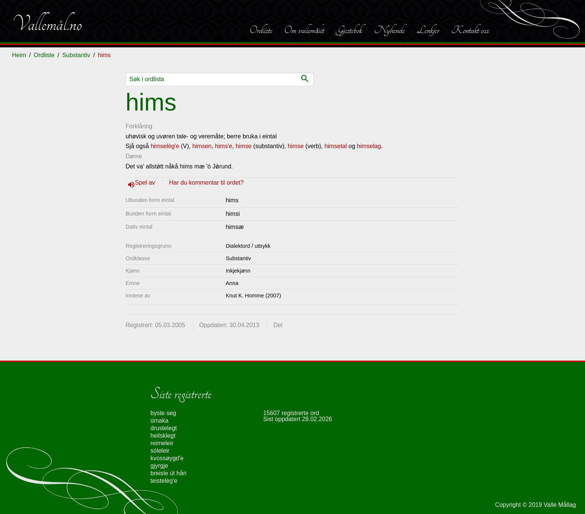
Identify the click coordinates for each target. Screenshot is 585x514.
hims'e (223, 146)
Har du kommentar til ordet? (206, 182)
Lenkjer (428, 30)
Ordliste (261, 30)
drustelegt (163, 428)
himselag (369, 146)
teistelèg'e (163, 481)
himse (243, 146)
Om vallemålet (304, 30)
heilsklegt (163, 435)
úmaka (159, 420)
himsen (202, 146)
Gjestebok (349, 30)
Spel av (146, 182)
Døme (134, 156)
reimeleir (161, 443)
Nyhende (389, 30)
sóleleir (160, 450)
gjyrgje (159, 465)
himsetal (335, 146)
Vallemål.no (47, 24)
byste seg (163, 413)
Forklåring (139, 126)
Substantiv (76, 55)
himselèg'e (166, 146)
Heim (19, 55)
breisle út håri (168, 473)
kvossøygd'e (166, 458)
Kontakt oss (470, 30)
